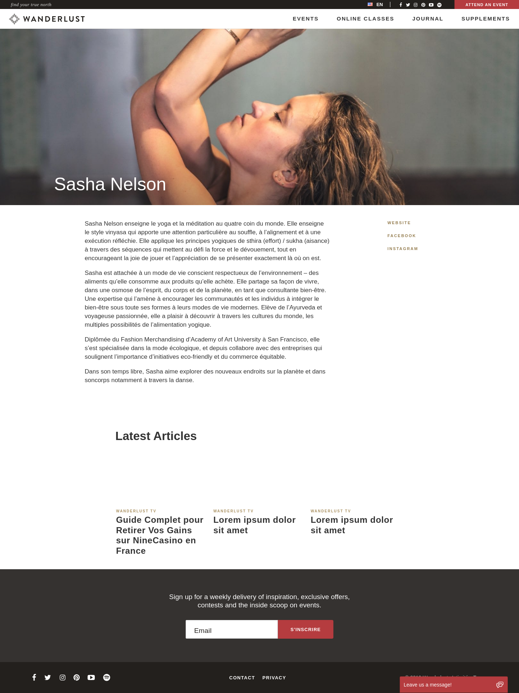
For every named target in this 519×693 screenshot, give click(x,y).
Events (306, 18)
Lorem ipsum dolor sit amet (254, 525)
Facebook (401, 236)
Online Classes (365, 18)
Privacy (274, 677)
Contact (242, 677)
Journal (428, 18)
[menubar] (383, 4)
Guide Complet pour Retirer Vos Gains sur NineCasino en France (160, 535)
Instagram (402, 248)
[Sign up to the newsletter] (305, 629)
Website (399, 223)
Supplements (485, 18)
